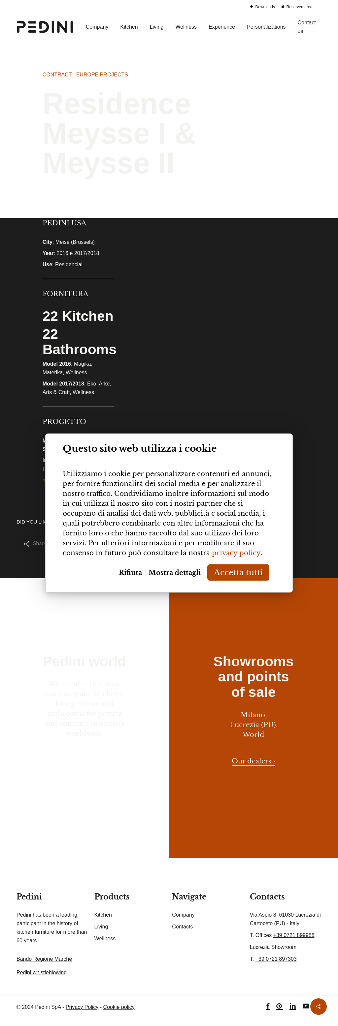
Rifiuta (130, 573)
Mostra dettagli (175, 573)
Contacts (182, 926)
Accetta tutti (238, 572)
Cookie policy (119, 1007)
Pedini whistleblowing (42, 972)
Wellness (105, 938)
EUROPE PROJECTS (102, 74)
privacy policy (236, 553)
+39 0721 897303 (276, 959)
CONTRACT (57, 74)
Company (183, 915)
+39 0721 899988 (294, 935)
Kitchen (103, 915)
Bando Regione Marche (44, 959)
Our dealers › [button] (253, 761)
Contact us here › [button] (84, 760)
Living (101, 926)
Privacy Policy (82, 1007)
